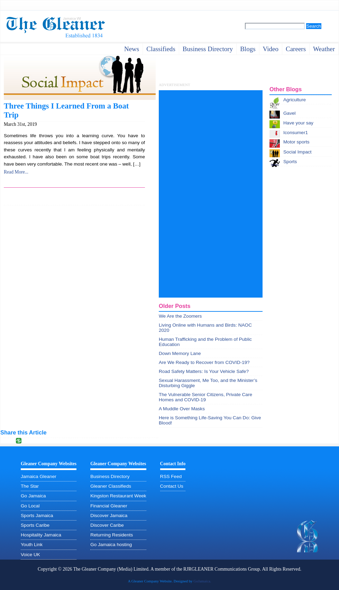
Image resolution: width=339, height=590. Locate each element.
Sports (290, 161)
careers (296, 49)
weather (324, 49)
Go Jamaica (33, 495)
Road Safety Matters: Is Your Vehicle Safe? (204, 371)
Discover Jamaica (108, 515)
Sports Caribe (35, 525)
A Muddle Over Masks (182, 408)
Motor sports (296, 141)
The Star (30, 486)
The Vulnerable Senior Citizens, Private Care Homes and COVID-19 (205, 397)
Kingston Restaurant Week (118, 495)
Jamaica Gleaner (38, 476)
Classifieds (160, 49)
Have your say (298, 122)
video (270, 49)
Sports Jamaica (37, 515)
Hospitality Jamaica (41, 534)
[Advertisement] (183, 194)
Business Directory (109, 476)
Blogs (247, 49)
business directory (208, 49)
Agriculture (294, 99)
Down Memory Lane (180, 353)
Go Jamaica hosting (111, 544)
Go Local (30, 505)
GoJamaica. (202, 581)
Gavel (289, 113)
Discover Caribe (107, 525)
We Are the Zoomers (180, 316)
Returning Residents (111, 534)
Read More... (16, 172)
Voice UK (30, 554)
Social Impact (297, 151)
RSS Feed (171, 476)
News (131, 49)
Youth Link (32, 544)
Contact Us (171, 486)
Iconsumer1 (295, 132)
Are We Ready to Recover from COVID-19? (204, 362)
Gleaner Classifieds (110, 486)
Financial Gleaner (108, 505)
